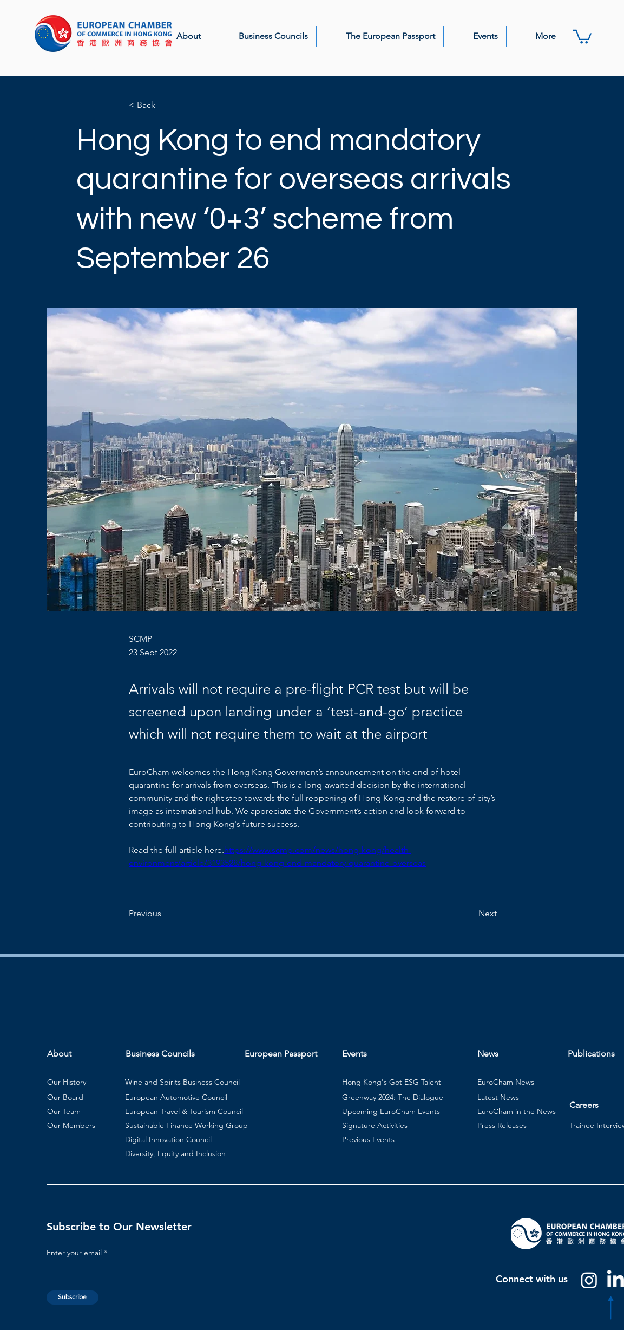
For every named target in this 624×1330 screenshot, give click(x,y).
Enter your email (74, 1252)
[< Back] (164, 105)
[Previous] (164, 913)
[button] (178, 36)
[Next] (470, 913)
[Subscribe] (72, 1297)
